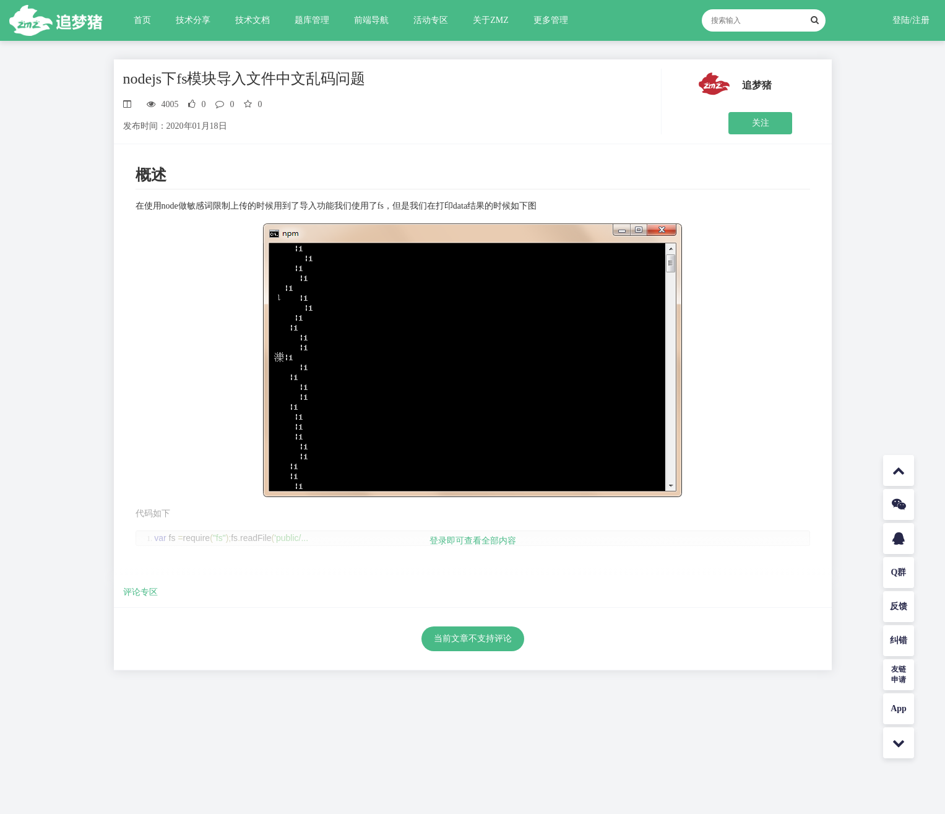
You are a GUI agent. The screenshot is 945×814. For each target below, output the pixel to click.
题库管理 (312, 20)
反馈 (898, 606)
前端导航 (371, 20)
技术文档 (252, 20)
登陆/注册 (911, 20)
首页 (142, 20)
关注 (760, 123)
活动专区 (430, 20)
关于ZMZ (491, 20)
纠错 (898, 640)
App (899, 708)
